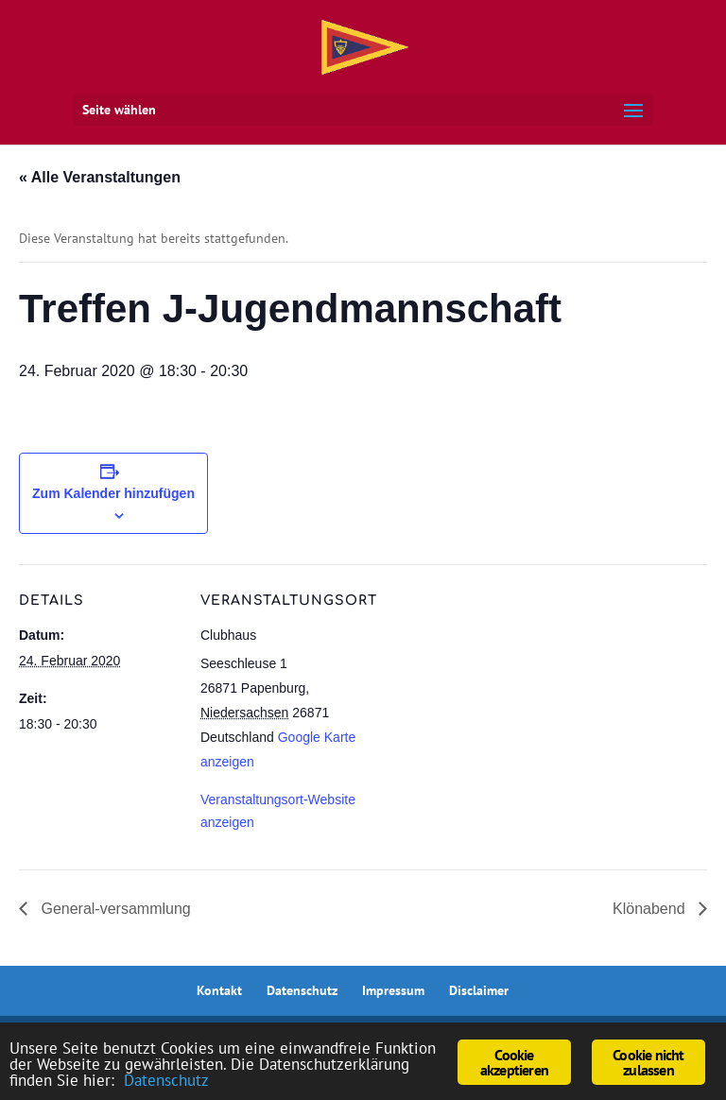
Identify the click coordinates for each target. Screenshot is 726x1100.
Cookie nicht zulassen (648, 1062)
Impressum (393, 990)
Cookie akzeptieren (514, 1062)
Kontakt (219, 990)
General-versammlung (114, 909)
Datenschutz (302, 990)
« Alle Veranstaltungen (100, 177)
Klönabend (651, 909)
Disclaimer (479, 990)
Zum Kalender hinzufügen (113, 493)
